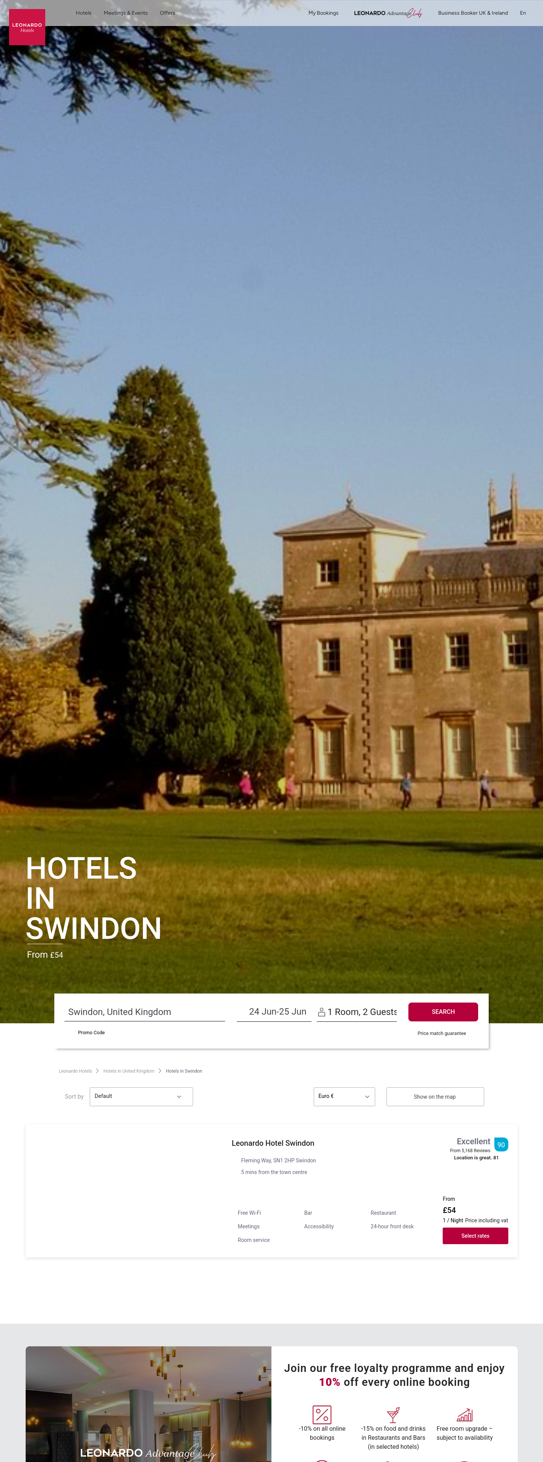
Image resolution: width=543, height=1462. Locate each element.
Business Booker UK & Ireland (473, 13)
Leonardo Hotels (75, 1071)
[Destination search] (129, 1012)
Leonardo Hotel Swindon (277, 1143)
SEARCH (443, 1011)
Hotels (84, 13)
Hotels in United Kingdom (129, 1071)
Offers (167, 13)
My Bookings (323, 13)
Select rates (475, 1236)
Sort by (74, 1096)
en (527, 13)
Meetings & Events (126, 13)
